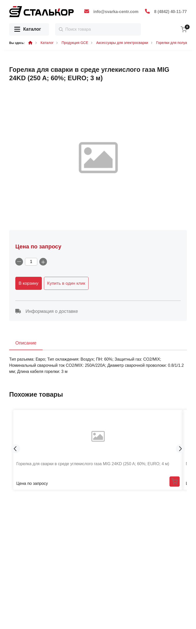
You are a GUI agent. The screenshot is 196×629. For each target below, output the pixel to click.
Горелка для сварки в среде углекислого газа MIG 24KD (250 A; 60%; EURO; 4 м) (92, 464)
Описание (25, 343)
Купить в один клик (66, 283)
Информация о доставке (46, 311)
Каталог (27, 29)
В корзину (29, 283)
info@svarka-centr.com (116, 11)
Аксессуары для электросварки (122, 43)
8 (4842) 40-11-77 (170, 11)
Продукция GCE (75, 43)
